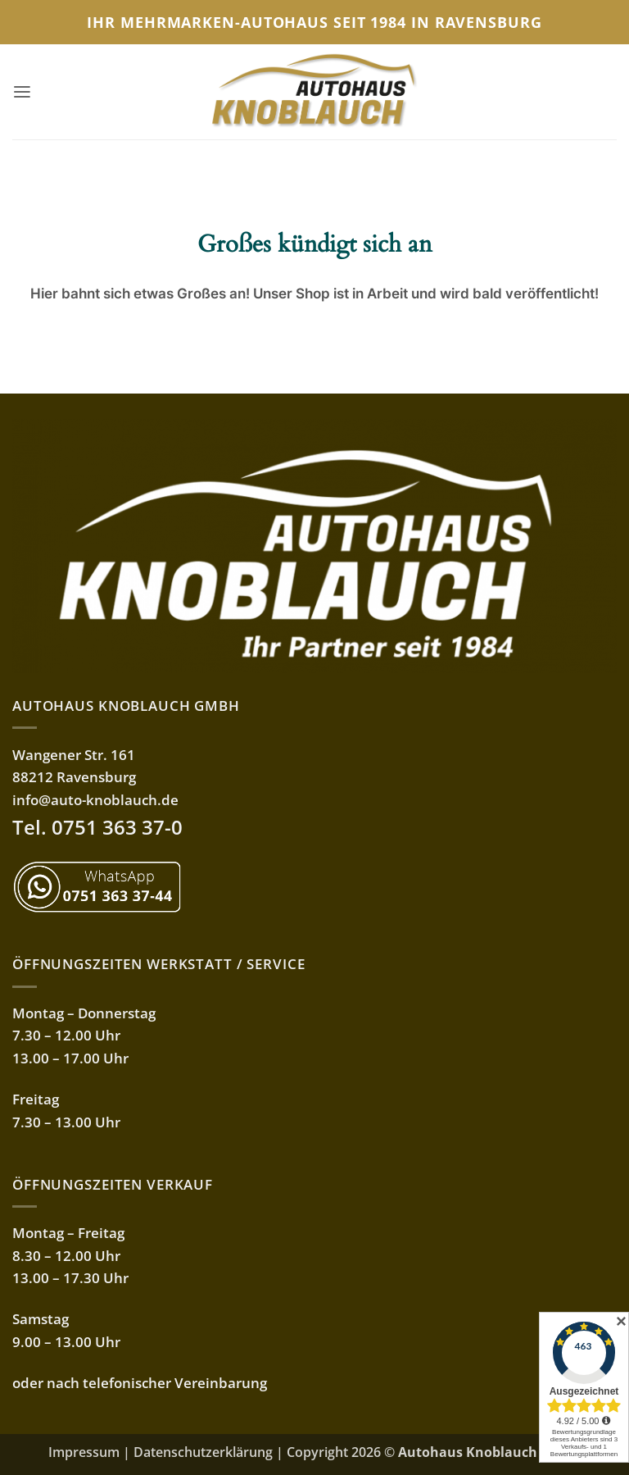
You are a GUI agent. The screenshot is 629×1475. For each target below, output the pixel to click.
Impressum (84, 1452)
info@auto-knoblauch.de (95, 799)
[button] (23, 92)
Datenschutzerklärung (203, 1452)
